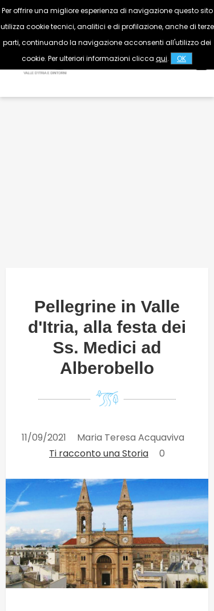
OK (181, 58)
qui (161, 58)
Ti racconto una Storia (98, 453)
